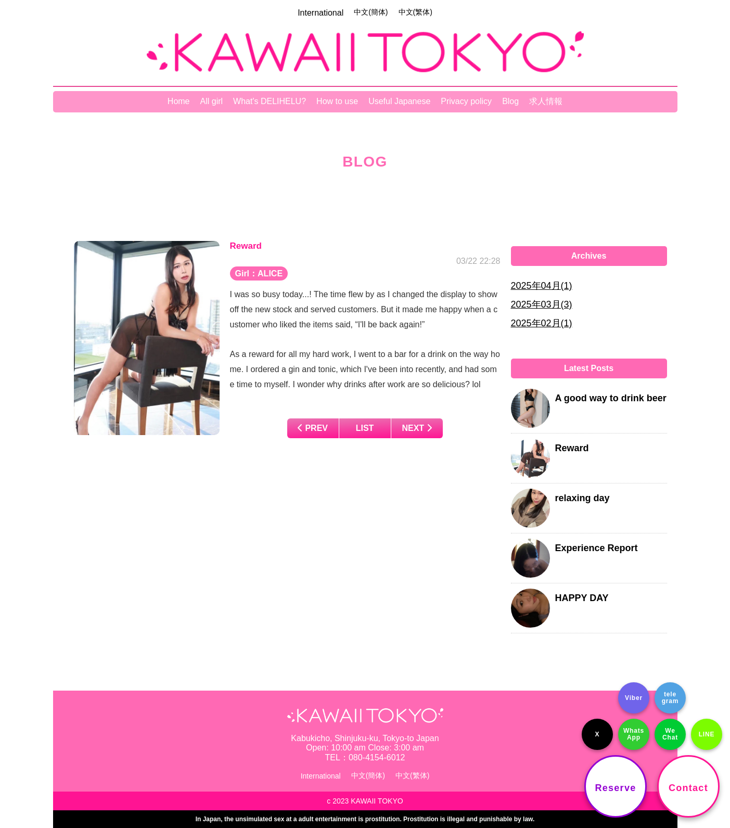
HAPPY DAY (582, 598)
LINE (707, 734)
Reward (572, 448)
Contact (688, 788)
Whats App (633, 734)
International (320, 12)
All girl (211, 101)
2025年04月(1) (541, 286)
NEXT (416, 428)
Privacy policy (466, 101)
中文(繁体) (415, 12)
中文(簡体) (371, 12)
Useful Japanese (399, 101)
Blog (510, 101)
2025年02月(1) (541, 323)
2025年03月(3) (541, 304)
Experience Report (596, 548)
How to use (337, 101)
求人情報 (545, 101)
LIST (365, 428)
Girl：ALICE (259, 273)
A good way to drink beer (611, 398)
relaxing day (582, 498)
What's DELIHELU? (269, 101)
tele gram (670, 698)
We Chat (670, 734)
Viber (634, 698)
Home (179, 101)
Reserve (615, 788)
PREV (313, 428)
